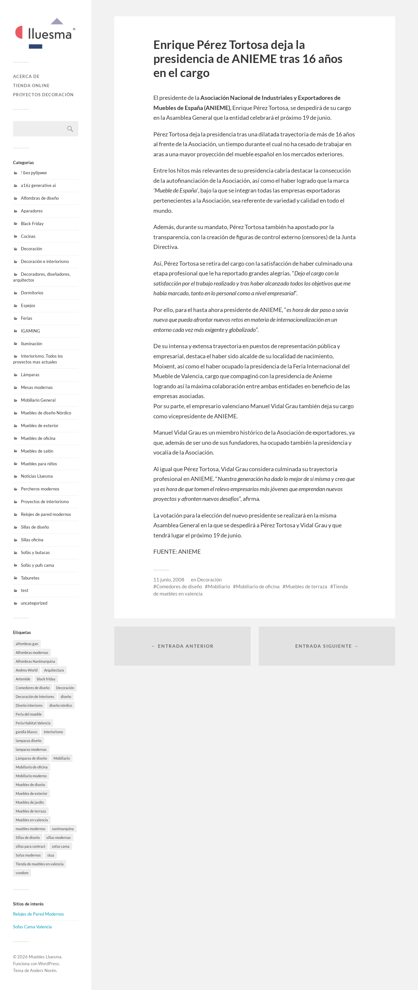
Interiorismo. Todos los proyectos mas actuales (38, 358)
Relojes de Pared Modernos (38, 914)
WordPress (48, 963)
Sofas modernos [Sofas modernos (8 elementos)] (28, 855)
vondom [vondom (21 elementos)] (22, 873)
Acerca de (26, 76)
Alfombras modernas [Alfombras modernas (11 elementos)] (32, 652)
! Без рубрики (34, 172)
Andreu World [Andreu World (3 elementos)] (27, 670)
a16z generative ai (38, 185)
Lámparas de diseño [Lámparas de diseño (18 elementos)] (31, 758)
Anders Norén (43, 970)
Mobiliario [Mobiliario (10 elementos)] (62, 758)
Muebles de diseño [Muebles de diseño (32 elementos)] (30, 784)
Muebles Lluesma (45, 956)
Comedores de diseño (179, 586)
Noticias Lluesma (37, 476)
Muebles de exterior (39, 425)
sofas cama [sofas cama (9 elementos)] (61, 846)
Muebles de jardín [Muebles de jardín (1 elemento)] (30, 802)
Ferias (26, 318)
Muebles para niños (39, 463)
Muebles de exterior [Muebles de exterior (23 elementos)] (31, 793)
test (24, 590)
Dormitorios (32, 292)
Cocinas (28, 236)
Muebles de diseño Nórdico (46, 412)
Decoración (31, 248)
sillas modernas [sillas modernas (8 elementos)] (58, 837)
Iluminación (31, 343)
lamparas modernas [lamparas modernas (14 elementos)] (31, 749)
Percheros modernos (40, 488)
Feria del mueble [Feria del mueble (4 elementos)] (29, 714)
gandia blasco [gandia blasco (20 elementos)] (26, 732)
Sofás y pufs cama (37, 565)
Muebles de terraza (306, 586)
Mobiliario (219, 586)
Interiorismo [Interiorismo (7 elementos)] (53, 732)
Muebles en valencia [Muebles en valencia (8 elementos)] (32, 820)
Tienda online (31, 85)
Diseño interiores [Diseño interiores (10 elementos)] (29, 705)
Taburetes (30, 577)
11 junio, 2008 (168, 579)
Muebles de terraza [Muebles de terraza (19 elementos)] (31, 811)
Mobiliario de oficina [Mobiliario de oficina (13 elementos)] (32, 767)
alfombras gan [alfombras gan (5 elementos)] (27, 644)
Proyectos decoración (43, 94)
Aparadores (32, 210)
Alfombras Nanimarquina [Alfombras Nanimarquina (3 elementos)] (35, 661)
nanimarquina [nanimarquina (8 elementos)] (63, 829)
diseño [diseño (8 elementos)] (66, 696)
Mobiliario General (38, 400)
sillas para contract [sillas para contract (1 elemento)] (30, 846)
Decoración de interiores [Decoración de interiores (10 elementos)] (35, 696)
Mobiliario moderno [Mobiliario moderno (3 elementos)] (31, 776)
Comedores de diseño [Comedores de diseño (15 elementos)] (33, 688)
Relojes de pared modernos (46, 514)
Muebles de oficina (38, 438)
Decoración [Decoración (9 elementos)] (65, 688)
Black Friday (32, 223)
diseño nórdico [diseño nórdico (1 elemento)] (60, 705)
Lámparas (30, 374)
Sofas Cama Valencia (32, 926)
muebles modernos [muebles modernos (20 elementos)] (30, 829)
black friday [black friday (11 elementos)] (46, 679)
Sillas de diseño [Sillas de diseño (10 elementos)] (28, 837)
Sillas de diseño (35, 527)
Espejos (28, 305)
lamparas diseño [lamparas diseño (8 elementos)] (28, 740)
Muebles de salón (37, 451)
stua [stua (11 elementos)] (50, 855)
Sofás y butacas (35, 552)
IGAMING (30, 330)
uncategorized (34, 603)
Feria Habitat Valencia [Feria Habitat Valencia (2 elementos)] (33, 723)
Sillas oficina (32, 539)
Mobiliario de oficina (258, 586)
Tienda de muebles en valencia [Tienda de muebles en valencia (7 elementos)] (40, 864)
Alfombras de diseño (40, 198)
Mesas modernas (37, 387)
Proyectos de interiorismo (45, 501)
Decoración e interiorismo (45, 261)
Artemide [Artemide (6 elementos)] (23, 679)
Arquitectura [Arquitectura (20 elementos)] (54, 670)
